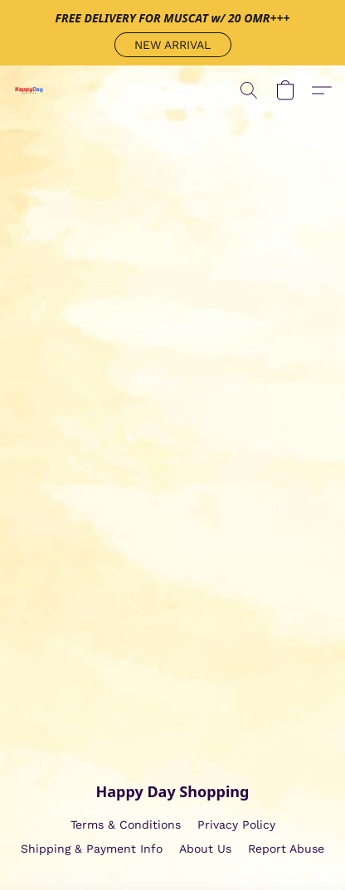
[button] (172, 44)
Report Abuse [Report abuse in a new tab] (286, 848)
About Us (205, 848)
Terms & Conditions (125, 824)
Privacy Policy (236, 824)
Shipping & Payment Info (92, 848)
